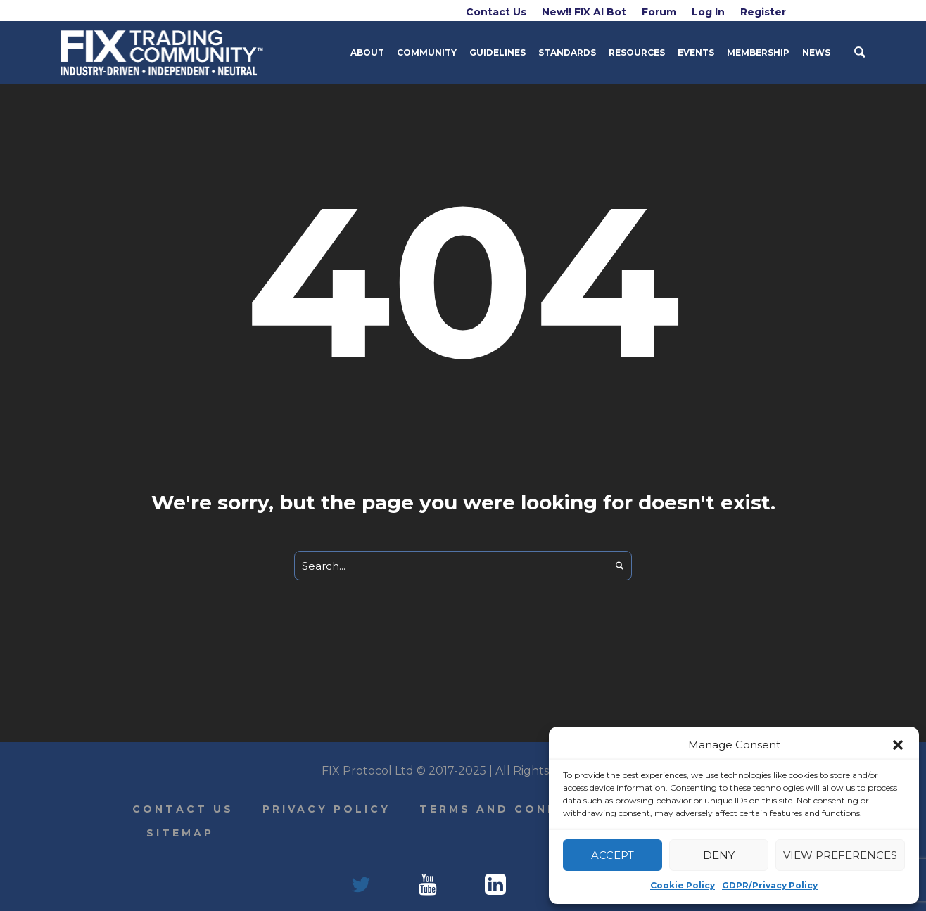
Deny (719, 855)
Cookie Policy (682, 885)
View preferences (840, 855)
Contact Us (183, 809)
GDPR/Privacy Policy (770, 885)
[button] (898, 745)
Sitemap (180, 833)
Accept (612, 855)
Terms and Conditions (516, 809)
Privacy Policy (326, 809)
